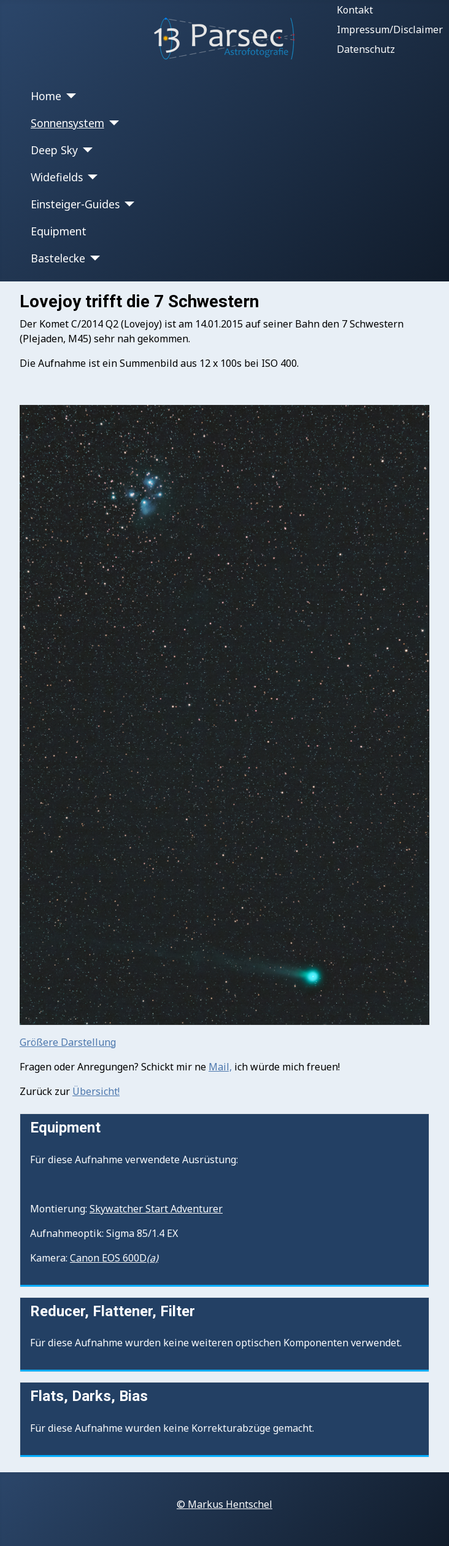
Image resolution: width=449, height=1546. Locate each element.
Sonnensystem (67, 123)
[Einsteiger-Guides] (127, 204)
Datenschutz (366, 49)
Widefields (57, 177)
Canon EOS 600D (114, 1258)
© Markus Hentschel (224, 1504)
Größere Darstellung (68, 1042)
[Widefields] (90, 177)
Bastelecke (58, 258)
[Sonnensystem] (112, 122)
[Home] (69, 95)
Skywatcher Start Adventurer (156, 1208)
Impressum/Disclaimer (390, 29)
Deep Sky (54, 150)
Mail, (220, 1066)
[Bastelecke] (93, 258)
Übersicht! (96, 1091)
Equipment (58, 231)
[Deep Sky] (85, 149)
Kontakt (355, 10)
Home (46, 95)
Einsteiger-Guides (75, 204)
